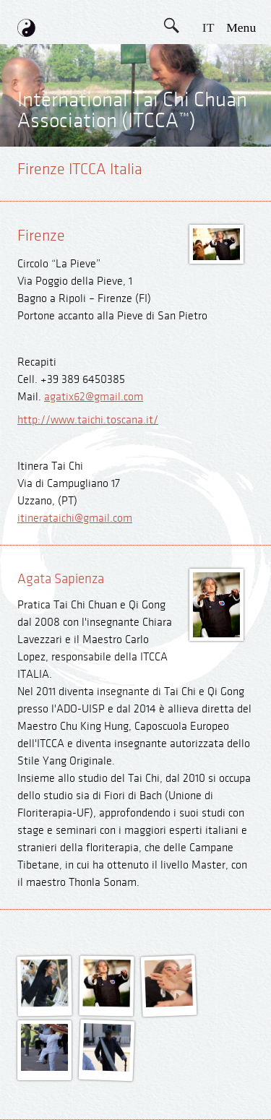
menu (241, 27)
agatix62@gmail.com (93, 397)
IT (208, 27)
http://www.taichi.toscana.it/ (87, 420)
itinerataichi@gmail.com (74, 518)
